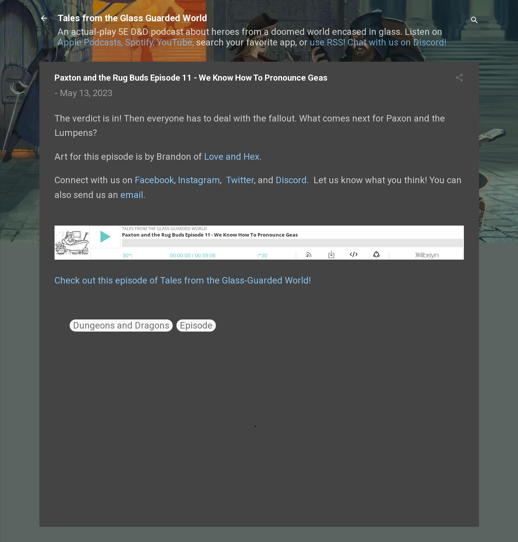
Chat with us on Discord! (397, 42)
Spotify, (139, 42)
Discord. (292, 180)
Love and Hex (231, 156)
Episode (196, 325)
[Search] (474, 20)
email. (132, 195)
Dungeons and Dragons (121, 325)
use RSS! (327, 42)
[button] (459, 78)
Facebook (154, 180)
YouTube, (175, 42)
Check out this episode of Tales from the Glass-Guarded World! (183, 280)
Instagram (199, 180)
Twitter (240, 180)
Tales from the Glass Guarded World (132, 18)
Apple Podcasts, (90, 42)
